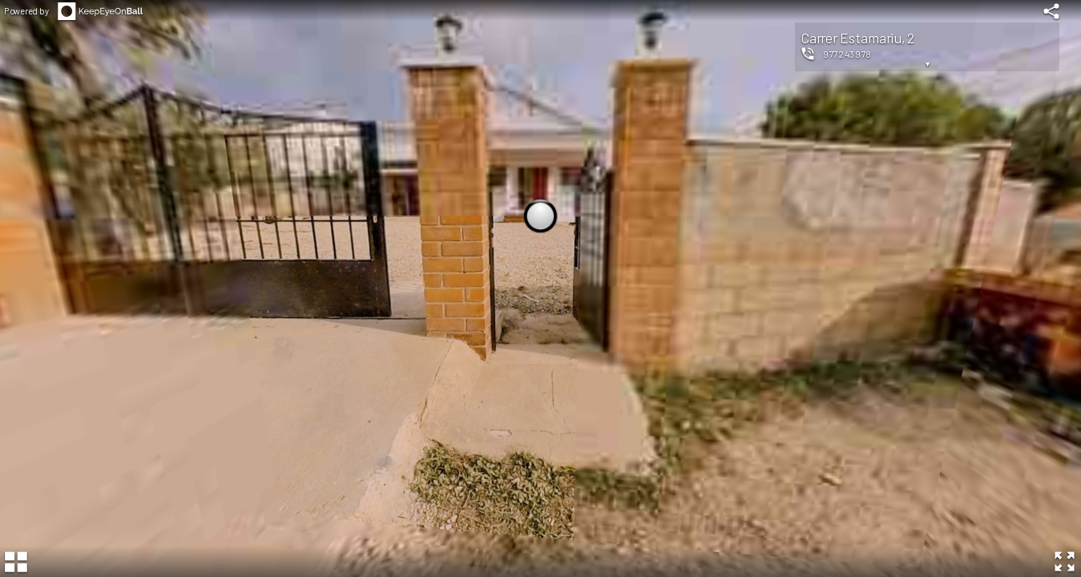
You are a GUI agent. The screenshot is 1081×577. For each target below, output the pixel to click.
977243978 (847, 53)
